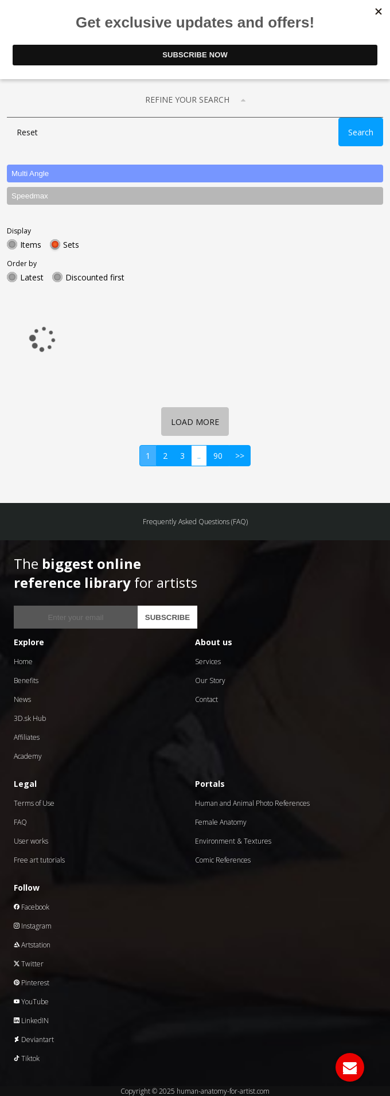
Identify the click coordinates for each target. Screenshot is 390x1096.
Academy (28, 756)
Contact (206, 699)
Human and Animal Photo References (252, 803)
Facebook (31, 907)
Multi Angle (30, 173)
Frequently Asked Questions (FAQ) (195, 521)
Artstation (32, 945)
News (22, 699)
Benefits (26, 680)
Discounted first (94, 277)
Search (360, 132)
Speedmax (29, 196)
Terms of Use (34, 803)
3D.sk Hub (30, 718)
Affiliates (27, 737)
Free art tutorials (39, 860)
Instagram (33, 926)
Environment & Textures (233, 841)
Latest (32, 277)
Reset (27, 132)
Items (30, 244)
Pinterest (31, 983)
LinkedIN (31, 1020)
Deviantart (34, 1039)
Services (208, 661)
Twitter (29, 964)
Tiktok (27, 1058)
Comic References (223, 860)
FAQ (20, 822)
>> (239, 455)
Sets (71, 244)
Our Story (210, 680)
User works (31, 841)
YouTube (31, 1002)
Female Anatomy (221, 822)
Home (23, 661)
